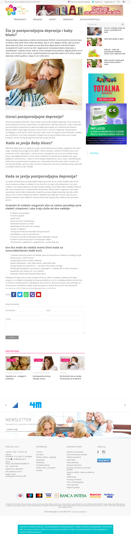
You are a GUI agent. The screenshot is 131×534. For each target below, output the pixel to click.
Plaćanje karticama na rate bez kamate (79, 496)
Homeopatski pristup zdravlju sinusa (42, 404)
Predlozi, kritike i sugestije (46, 484)
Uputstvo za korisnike (75, 479)
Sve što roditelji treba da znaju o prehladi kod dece (114, 57)
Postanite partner (43, 492)
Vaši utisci (40, 482)
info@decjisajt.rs (19, 486)
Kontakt (39, 497)
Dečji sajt (8, 29)
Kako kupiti (71, 487)
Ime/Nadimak (10, 337)
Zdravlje (23, 29)
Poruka (8, 346)
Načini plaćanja (72, 490)
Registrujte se (110, 2)
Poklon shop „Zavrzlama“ (46, 495)
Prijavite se (64, 456)
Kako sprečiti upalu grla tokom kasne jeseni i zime (114, 89)
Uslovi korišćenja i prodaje (77, 482)
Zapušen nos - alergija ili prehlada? (15, 404)
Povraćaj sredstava (74, 507)
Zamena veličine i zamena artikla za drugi (80, 500)
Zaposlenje (40, 487)
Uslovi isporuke (72, 512)
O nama (39, 479)
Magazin (16, 29)
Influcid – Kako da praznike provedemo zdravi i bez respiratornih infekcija (114, 79)
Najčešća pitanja (73, 515)
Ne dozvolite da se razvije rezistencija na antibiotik (70, 404)
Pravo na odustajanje (75, 509)
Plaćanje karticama (74, 492)
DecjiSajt (94, 180)
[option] (15, 432)
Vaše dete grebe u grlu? (114, 66)
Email (48, 337)
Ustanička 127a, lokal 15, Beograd (18, 483)
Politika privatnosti (74, 484)
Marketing (40, 490)
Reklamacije (71, 504)
